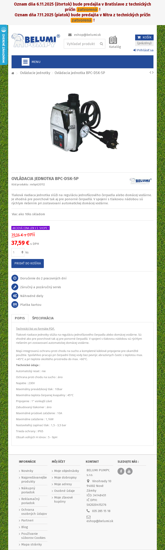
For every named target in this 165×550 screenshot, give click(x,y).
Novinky (27, 471)
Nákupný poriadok (28, 490)
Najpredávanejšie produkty (34, 479)
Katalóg (115, 47)
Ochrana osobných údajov (34, 512)
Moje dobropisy (65, 477)
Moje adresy (63, 484)
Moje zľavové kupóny (63, 499)
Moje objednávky (66, 471)
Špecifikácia (42, 318)
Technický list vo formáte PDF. (35, 328)
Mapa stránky (31, 544)
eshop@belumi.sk (87, 35)
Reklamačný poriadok (30, 501)
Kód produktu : (20, 184)
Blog (24, 527)
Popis (20, 318)
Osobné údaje (64, 491)
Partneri (27, 520)
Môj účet (58, 462)
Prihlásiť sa (143, 50)
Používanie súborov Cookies (33, 536)
